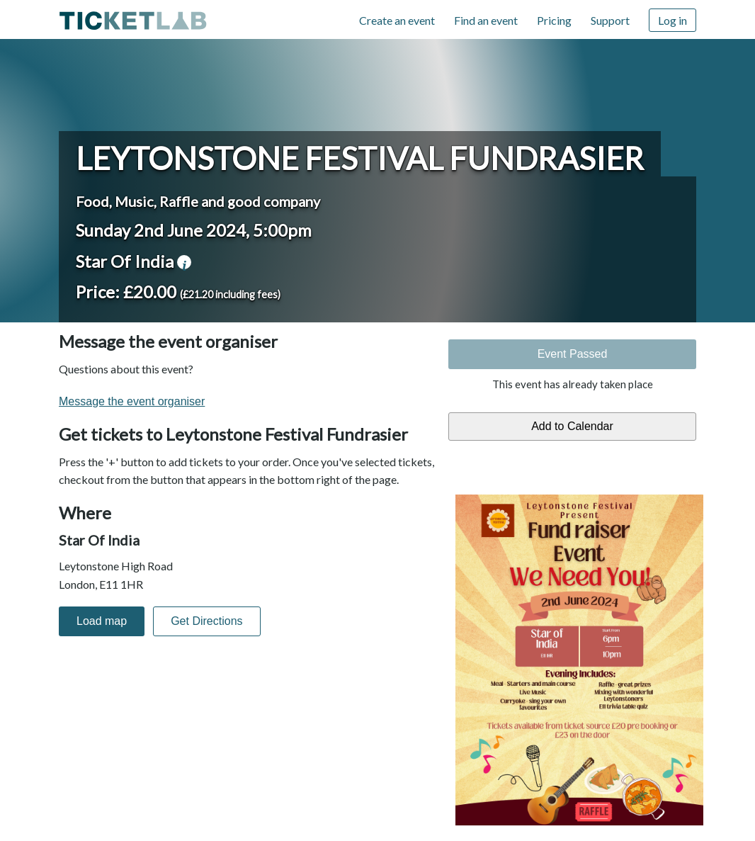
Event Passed (573, 354)
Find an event (486, 20)
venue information (184, 262)
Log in (672, 20)
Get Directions (206, 621)
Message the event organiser (132, 401)
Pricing (554, 20)
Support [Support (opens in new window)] (610, 20)
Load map (101, 621)
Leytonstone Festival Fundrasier (360, 158)
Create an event (397, 20)
